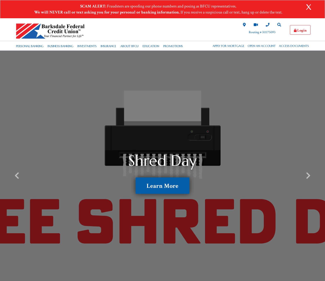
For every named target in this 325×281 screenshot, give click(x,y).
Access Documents (294, 46)
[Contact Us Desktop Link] (267, 25)
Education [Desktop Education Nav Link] (151, 46)
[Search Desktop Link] (279, 25)
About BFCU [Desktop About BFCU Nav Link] (129, 46)
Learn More (162, 186)
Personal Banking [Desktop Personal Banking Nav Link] (30, 46)
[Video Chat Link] (255, 25)
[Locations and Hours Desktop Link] (244, 25)
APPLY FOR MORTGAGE (228, 46)
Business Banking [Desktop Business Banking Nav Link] (60, 46)
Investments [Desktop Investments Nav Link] (87, 46)
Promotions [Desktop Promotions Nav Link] (173, 46)
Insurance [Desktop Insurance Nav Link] (108, 46)
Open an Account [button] (262, 46)
